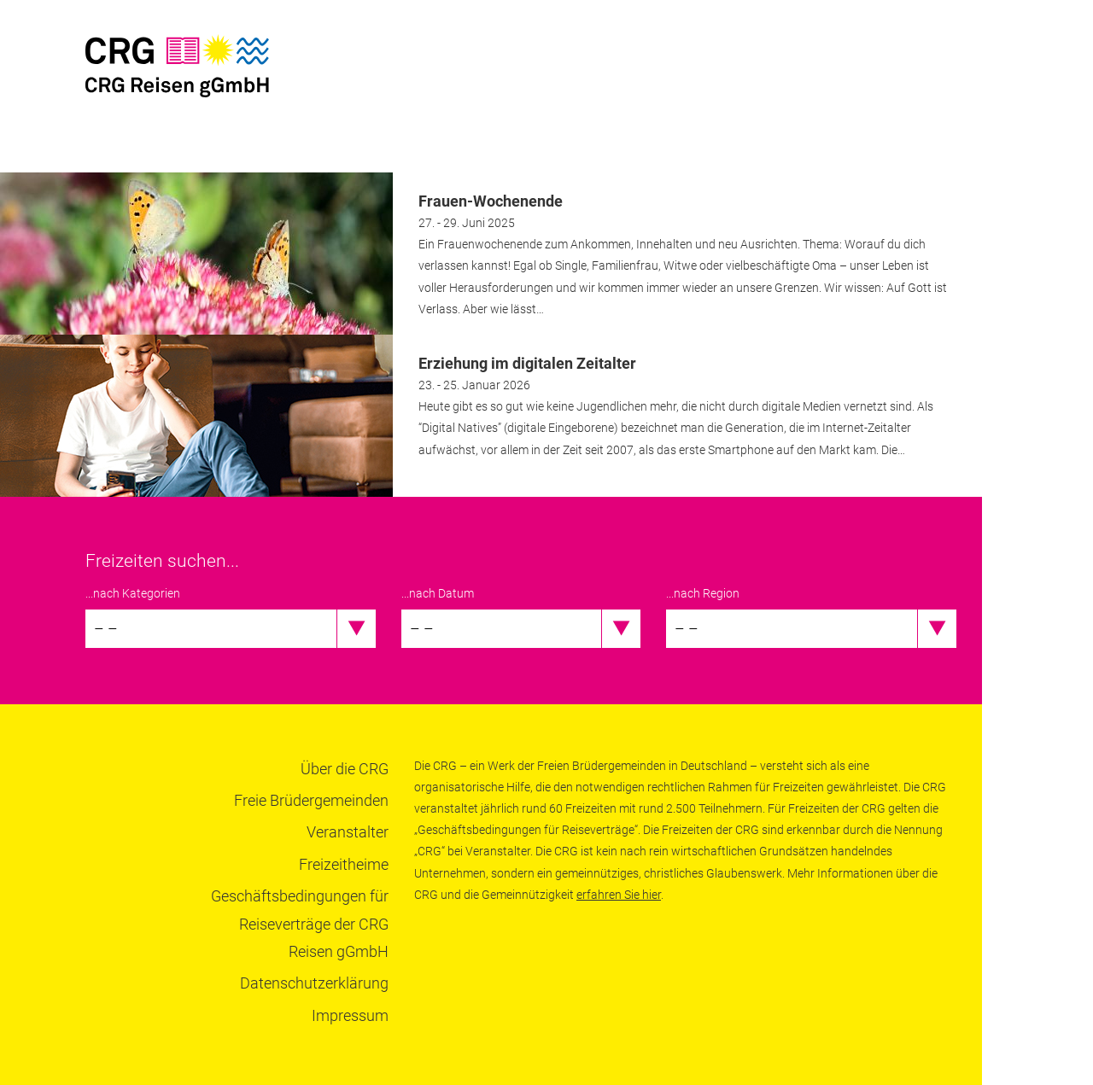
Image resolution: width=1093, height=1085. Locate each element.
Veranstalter (348, 832)
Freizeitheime (344, 864)
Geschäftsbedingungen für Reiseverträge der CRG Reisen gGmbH (300, 923)
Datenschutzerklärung (314, 983)
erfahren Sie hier (618, 894)
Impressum (350, 1015)
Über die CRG (345, 769)
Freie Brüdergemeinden (311, 800)
